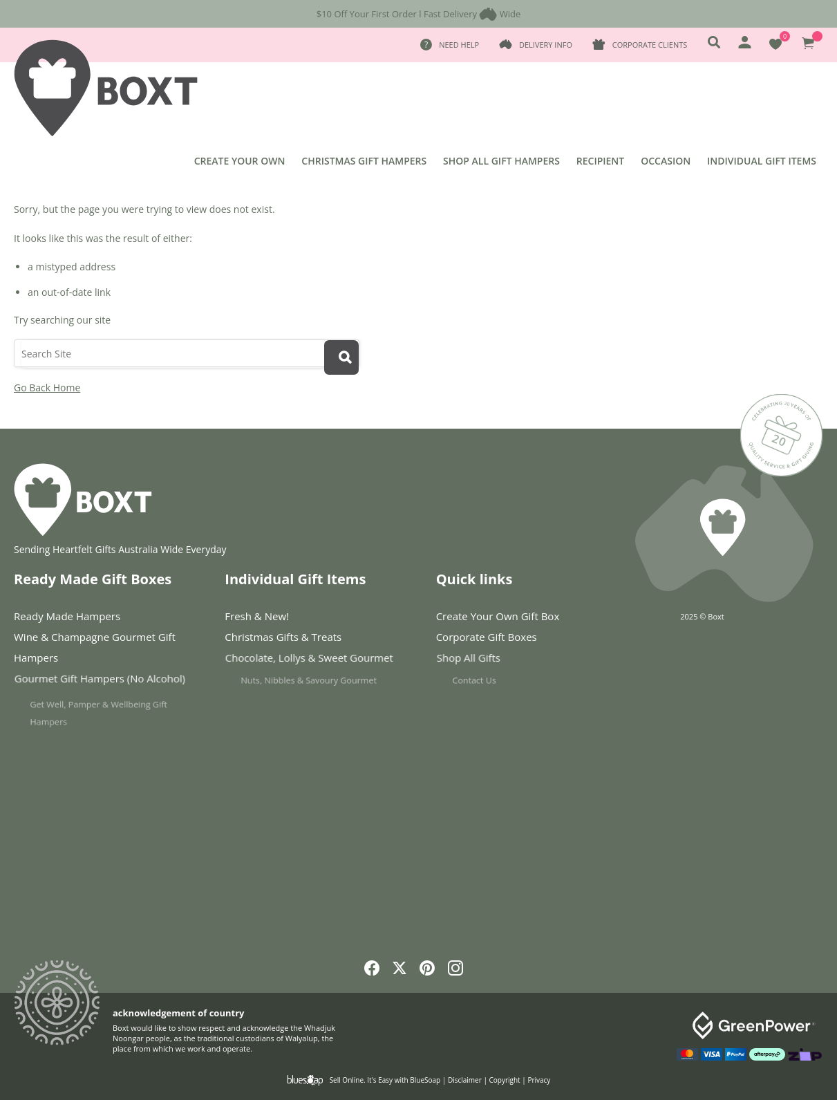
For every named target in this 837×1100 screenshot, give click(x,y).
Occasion (665, 160)
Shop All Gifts (491, 660)
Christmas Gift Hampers (363, 160)
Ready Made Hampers (67, 616)
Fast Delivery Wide (472, 14)
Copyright (504, 1080)
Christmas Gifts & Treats (286, 637)
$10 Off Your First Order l (369, 14)
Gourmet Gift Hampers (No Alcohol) (104, 681)
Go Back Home (47, 387)
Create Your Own (239, 160)
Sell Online (347, 1080)
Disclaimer (465, 1080)
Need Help (459, 44)
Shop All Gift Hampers (501, 160)
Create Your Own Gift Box (498, 616)
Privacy (538, 1080)
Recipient (600, 160)
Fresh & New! (257, 616)
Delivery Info (545, 44)
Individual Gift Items (761, 160)
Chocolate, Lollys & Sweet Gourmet (314, 660)
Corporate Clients (649, 44)
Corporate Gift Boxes (491, 637)
